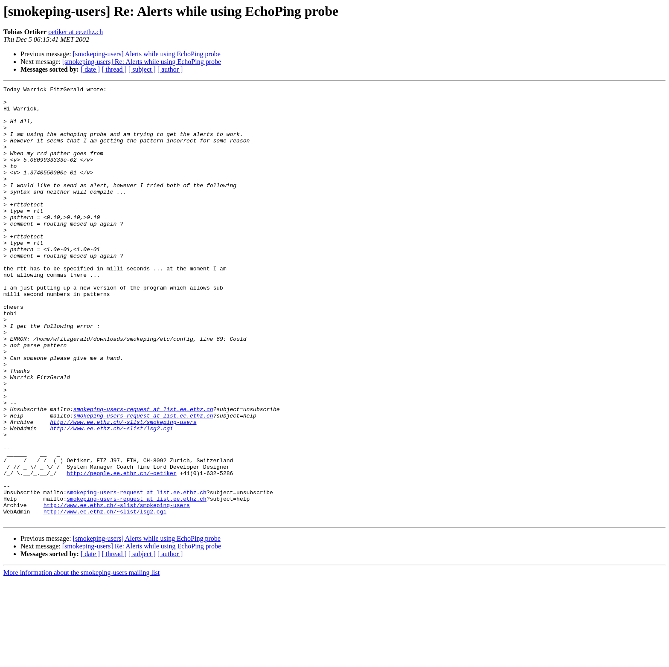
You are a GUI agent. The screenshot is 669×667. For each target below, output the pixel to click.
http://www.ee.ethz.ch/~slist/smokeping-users (123, 489)
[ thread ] (114, 69)
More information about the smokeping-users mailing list (81, 659)
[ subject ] (142, 69)
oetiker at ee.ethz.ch (75, 31)
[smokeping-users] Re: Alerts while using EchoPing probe (141, 61)
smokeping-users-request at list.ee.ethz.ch (143, 474)
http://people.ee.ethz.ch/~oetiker (121, 551)
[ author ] (170, 69)
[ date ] (90, 69)
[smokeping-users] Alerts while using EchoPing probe (147, 54)
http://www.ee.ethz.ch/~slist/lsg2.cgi (111, 497)
